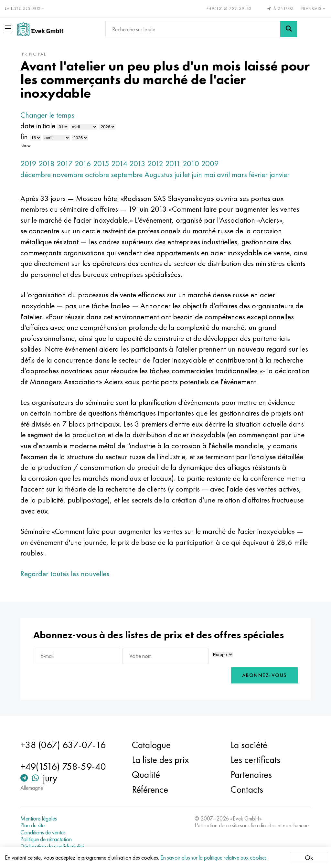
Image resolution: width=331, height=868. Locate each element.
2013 (137, 163)
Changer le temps (47, 115)
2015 (101, 163)
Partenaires (251, 774)
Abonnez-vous (264, 675)
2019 (28, 163)
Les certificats (255, 760)
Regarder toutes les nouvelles (64, 573)
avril (223, 174)
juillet (182, 174)
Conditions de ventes (43, 832)
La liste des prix (160, 760)
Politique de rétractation (46, 839)
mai (209, 174)
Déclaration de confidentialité (52, 846)
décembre (35, 174)
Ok (309, 857)
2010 (191, 163)
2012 (155, 163)
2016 (83, 163)
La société (248, 745)
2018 (46, 163)
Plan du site (32, 825)
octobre (97, 174)
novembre (68, 174)
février (258, 174)
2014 (119, 163)
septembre (127, 174)
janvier (280, 174)
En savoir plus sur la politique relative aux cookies (213, 857)
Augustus (158, 174)
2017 (65, 163)
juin (197, 174)
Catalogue (151, 745)
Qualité (146, 774)
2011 (173, 163)
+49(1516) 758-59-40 (229, 8)
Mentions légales (38, 818)
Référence (150, 789)
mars (239, 174)
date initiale (37, 126)
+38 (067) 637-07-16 (63, 745)
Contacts (246, 789)
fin (24, 137)
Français (313, 8)
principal (34, 54)
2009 (210, 163)
